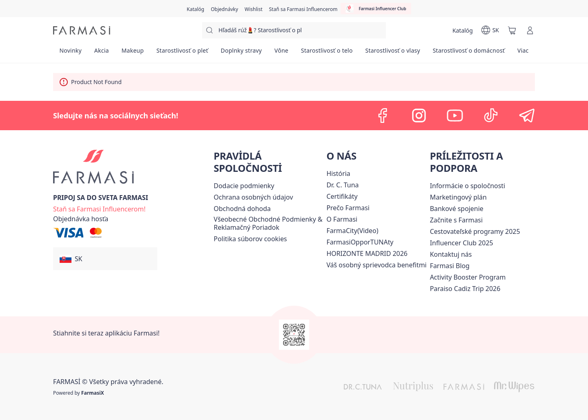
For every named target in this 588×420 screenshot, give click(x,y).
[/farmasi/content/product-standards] (341, 196)
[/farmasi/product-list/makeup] (132, 53)
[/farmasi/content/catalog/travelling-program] (475, 231)
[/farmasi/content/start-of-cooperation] (456, 220)
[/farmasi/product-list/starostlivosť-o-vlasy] (392, 53)
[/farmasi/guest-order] (80, 219)
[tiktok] (491, 115)
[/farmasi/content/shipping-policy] (244, 186)
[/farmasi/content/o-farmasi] (341, 219)
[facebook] (383, 115)
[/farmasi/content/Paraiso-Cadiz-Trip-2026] (465, 288)
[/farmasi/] (81, 30)
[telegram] (527, 115)
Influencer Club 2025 (461, 243)
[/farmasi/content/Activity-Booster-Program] (468, 277)
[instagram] (419, 115)
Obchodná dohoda (242, 208)
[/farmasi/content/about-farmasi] (338, 173)
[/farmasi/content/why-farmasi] (347, 208)
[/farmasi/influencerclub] (376, 8)
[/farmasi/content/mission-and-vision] (342, 185)
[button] (105, 258)
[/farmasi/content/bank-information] (456, 208)
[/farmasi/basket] (512, 30)
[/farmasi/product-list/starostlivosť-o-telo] (327, 53)
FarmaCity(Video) (352, 231)
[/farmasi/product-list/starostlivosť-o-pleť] (182, 53)
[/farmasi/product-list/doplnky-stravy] (241, 53)
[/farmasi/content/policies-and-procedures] (253, 197)
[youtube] (455, 115)
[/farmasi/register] (224, 8)
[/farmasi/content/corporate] (467, 186)
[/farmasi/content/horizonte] (367, 253)
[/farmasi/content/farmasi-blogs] (450, 266)
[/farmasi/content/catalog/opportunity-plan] (458, 197)
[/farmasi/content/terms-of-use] (268, 223)
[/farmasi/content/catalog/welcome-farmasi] (376, 265)
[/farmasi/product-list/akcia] (101, 53)
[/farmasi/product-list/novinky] (70, 53)
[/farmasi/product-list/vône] (281, 53)
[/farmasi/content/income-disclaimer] (250, 239)
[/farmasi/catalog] (195, 8)
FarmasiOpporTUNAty (359, 242)
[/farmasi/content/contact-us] (451, 254)
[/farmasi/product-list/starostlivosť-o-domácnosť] (468, 53)
